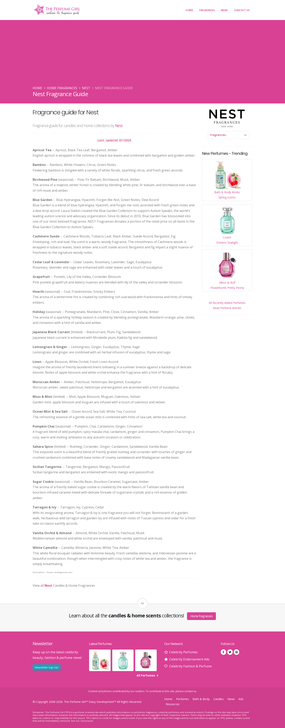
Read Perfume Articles (227, 308)
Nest (86, 88)
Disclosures (87, 720)
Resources (173, 704)
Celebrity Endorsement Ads (189, 659)
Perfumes (182, 699)
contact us (190, 691)
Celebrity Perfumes (183, 652)
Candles (218, 699)
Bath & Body (201, 699)
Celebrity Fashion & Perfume (190, 666)
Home (189, 10)
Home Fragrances (62, 88)
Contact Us (242, 10)
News (224, 10)
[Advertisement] (142, 55)
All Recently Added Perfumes (227, 303)
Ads (240, 699)
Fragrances (207, 10)
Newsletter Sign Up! (46, 667)
